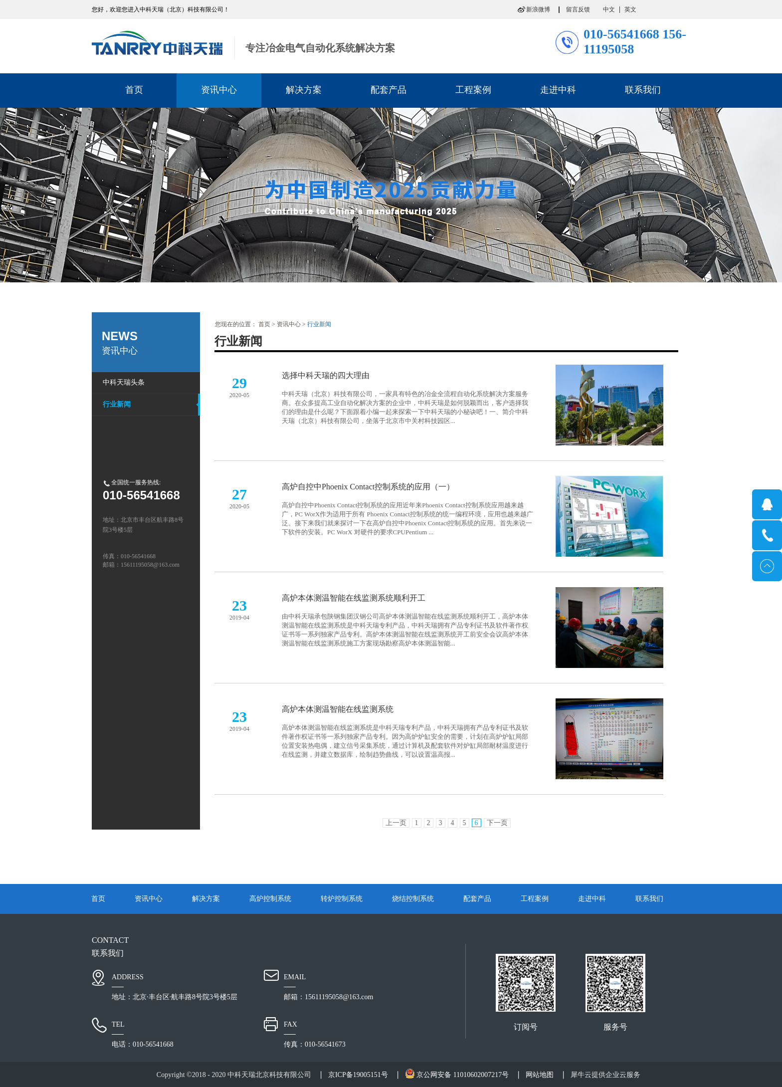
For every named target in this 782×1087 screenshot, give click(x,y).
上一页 (396, 823)
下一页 (497, 823)
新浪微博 (538, 9)
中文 (609, 9)
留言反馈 (578, 9)
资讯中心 (289, 324)
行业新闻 (319, 324)
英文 (630, 9)
